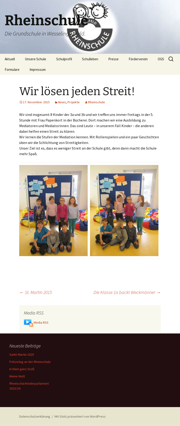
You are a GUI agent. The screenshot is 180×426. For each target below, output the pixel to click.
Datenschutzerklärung (34, 416)
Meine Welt (17, 376)
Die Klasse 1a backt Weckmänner (127, 292)
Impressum (38, 69)
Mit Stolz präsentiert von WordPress (80, 416)
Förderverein (138, 59)
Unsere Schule (35, 59)
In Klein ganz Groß (21, 369)
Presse (113, 59)
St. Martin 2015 (35, 292)
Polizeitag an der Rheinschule (30, 362)
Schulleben (90, 59)
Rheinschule (96, 102)
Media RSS (41, 322)
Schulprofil (64, 59)
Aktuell (10, 59)
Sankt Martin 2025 (21, 354)
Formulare (12, 69)
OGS (161, 59)
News (62, 102)
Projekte (74, 102)
